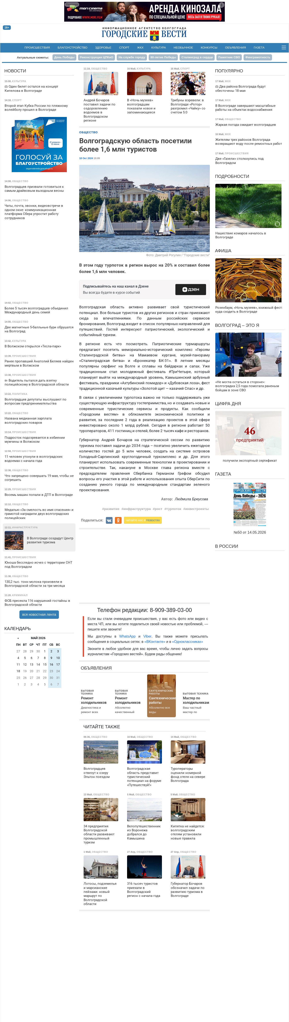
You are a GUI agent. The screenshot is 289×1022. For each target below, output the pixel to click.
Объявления (235, 47)
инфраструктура (137, 509)
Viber (147, 636)
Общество (88, 132)
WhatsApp (129, 636)
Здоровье (103, 47)
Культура (158, 47)
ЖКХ (140, 47)
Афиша (223, 250)
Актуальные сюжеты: (33, 57)
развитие (111, 509)
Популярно (229, 70)
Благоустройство (73, 47)
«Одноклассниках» (187, 642)
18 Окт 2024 (86, 158)
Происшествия (37, 47)
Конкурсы (209, 47)
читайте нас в (143, 520)
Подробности (232, 176)
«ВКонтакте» (154, 642)
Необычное (183, 47)
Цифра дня (228, 403)
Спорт (124, 47)
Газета (259, 47)
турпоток (173, 509)
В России (226, 546)
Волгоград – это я (237, 325)
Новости (15, 70)
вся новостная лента (39, 614)
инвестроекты (197, 509)
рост (158, 509)
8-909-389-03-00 (171, 610)
